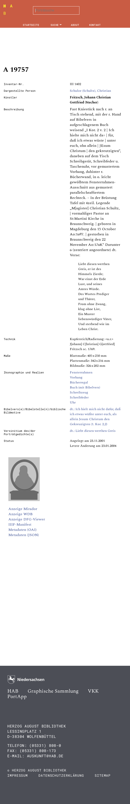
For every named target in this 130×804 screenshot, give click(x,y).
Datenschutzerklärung (61, 775)
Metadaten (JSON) (23, 535)
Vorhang (76, 377)
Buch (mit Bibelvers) (85, 387)
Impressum (17, 775)
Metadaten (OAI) (22, 530)
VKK (93, 691)
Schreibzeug (79, 392)
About (75, 24)
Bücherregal (79, 382)
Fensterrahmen (81, 372)
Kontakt (95, 24)
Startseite (31, 24)
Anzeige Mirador (22, 509)
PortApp (17, 696)
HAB (12, 691)
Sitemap (103, 775)
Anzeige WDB (20, 514)
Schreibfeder (79, 397)
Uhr (73, 402)
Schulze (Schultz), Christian (90, 90)
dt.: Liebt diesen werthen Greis (93, 430)
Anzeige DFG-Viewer (26, 519)
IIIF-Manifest (19, 524)
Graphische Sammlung (53, 691)
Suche (55, 24)
